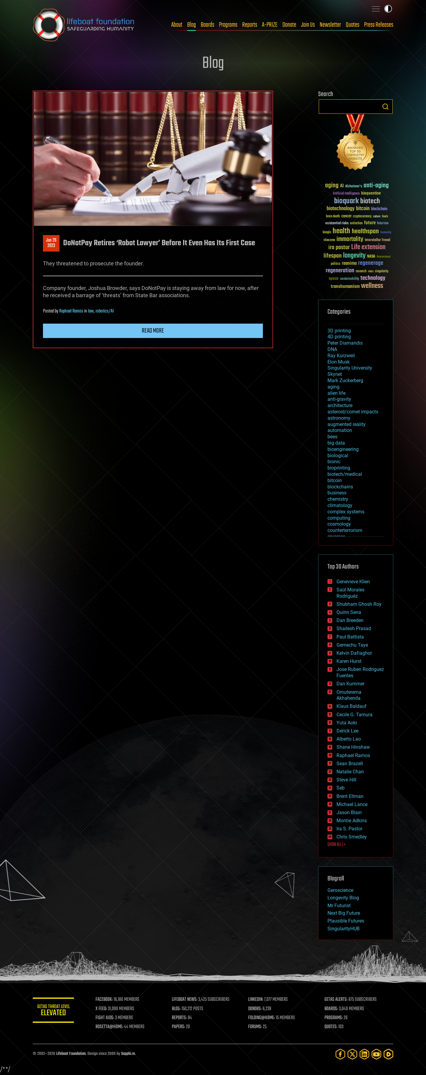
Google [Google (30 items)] (327, 232)
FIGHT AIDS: (105, 1018)
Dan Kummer (350, 684)
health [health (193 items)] (341, 231)
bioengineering (343, 449)
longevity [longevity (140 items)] (354, 256)
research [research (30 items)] (361, 271)
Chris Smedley (351, 837)
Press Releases (378, 25)
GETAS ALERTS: (336, 1000)
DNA (332, 349)
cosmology (339, 524)
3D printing (339, 331)
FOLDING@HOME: (262, 1018)
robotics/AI (105, 311)
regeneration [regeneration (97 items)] (340, 270)
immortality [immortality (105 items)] (349, 239)
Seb (340, 788)
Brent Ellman (350, 796)
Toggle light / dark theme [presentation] (388, 9)
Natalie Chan (350, 772)
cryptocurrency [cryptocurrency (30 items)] (362, 217)
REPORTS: (179, 1018)
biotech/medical (344, 474)
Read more (153, 331)
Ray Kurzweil (341, 355)
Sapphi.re (128, 1053)
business (336, 493)
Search (385, 106)
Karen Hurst (348, 661)
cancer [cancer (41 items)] (346, 216)
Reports (249, 25)
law (91, 311)
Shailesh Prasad (353, 628)
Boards (207, 25)
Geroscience (340, 890)
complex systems (345, 512)
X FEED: (102, 1009)
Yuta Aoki (346, 723)
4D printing (339, 337)
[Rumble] (388, 1054)
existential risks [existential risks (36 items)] (336, 223)
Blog (191, 25)
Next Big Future (343, 913)
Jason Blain (349, 812)
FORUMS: (256, 1027)
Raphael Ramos (71, 311)
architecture (339, 405)
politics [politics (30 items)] (335, 264)
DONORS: (255, 1009)
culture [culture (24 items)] (376, 216)
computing (338, 518)
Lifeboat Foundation (71, 1053)
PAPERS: (179, 1027)
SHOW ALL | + (336, 845)
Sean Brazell (349, 763)
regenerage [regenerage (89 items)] (370, 263)
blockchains (340, 487)
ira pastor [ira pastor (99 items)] (339, 247)
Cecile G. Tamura (354, 714)
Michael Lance (351, 804)
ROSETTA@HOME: (110, 1027)
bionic (333, 461)
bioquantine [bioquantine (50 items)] (371, 193)
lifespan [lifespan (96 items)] (333, 255)
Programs (228, 25)
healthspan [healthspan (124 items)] (365, 231)
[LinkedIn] (364, 1054)
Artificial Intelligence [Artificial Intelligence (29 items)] (346, 194)
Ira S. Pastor (349, 829)
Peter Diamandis (345, 343)
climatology (339, 505)
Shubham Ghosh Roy (359, 604)
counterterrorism (344, 530)
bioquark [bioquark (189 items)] (346, 201)
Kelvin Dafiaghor (354, 653)
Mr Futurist (339, 905)
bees (332, 436)
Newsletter (330, 25)
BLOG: (176, 1009)
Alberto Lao (348, 739)
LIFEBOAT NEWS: (185, 1000)
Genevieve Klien (353, 581)
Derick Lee (347, 731)
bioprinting (338, 468)
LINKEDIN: (256, 1000)
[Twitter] (352, 1054)
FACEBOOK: (105, 1000)
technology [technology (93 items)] (373, 278)
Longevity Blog (343, 898)
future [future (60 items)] (370, 223)
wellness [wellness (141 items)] (372, 286)
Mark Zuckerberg (345, 380)
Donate (289, 25)
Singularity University (349, 368)
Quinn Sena (348, 612)
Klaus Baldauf (351, 706)
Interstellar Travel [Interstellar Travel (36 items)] (377, 240)
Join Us (308, 25)
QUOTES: (331, 1027)
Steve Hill (346, 780)
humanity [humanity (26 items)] (385, 232)
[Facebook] (340, 1054)
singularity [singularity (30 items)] (381, 271)
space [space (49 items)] (334, 278)
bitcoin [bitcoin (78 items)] (363, 209)
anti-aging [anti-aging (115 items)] (376, 185)
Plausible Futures (345, 921)
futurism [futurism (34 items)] (382, 224)
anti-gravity (339, 399)
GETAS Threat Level (54, 1011)
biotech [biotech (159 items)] (370, 201)
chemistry (337, 499)
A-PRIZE (270, 25)
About (176, 25)
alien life (336, 393)
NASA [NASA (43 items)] (371, 256)
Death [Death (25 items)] (385, 216)
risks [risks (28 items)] (370, 271)
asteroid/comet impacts (352, 412)
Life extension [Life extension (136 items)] (368, 247)
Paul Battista (350, 637)
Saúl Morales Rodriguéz (350, 593)
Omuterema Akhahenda (348, 695)
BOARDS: (331, 1009)
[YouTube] (376, 1054)
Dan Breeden (350, 620)
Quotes (352, 25)
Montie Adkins (351, 820)
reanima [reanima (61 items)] (349, 263)
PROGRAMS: (334, 1018)
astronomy (338, 418)
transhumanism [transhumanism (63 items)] (345, 286)
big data (336, 443)
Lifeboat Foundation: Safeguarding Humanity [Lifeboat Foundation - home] (84, 24)
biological (337, 455)
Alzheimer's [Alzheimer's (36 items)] (353, 186)
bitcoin (334, 480)
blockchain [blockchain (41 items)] (379, 209)
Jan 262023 (51, 243)
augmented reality (346, 424)
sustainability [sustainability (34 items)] (349, 279)
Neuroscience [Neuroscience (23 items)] (384, 257)
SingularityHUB (343, 929)
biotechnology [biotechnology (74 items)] (340, 209)
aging (333, 387)
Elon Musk (338, 362)
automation (339, 430)
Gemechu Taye (352, 645)
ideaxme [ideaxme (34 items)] (329, 240)
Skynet (334, 374)
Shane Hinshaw (353, 747)
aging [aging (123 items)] (332, 185)
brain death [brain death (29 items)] (333, 217)
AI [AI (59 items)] (342, 186)
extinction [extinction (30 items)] (356, 223)
